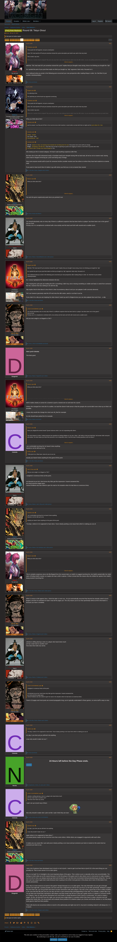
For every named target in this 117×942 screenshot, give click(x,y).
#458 (110, 789)
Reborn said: (30, 178)
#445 (110, 261)
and (32, 82)
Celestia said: (30, 122)
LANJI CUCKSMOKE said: (34, 308)
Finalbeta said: (31, 47)
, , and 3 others (38, 376)
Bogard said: (30, 90)
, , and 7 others (39, 785)
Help (108, 931)
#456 (110, 725)
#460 (110, 865)
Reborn (14, 115)
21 (16, 40)
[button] (20, 21)
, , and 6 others (38, 910)
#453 (110, 595)
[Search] (108, 21)
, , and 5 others (38, 170)
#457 (110, 757)
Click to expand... (68, 62)
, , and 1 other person (40, 257)
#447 (110, 348)
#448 (110, 380)
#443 (110, 175)
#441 (110, 43)
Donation (16, 21)
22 (19, 40)
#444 (110, 218)
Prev (7, 40)
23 (21, 40)
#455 (110, 682)
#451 (110, 509)
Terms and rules (93, 931)
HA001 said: (30, 451)
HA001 (15, 203)
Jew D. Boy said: (31, 469)
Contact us (84, 931)
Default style (9, 931)
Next (37, 40)
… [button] (13, 40)
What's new (26, 21)
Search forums (15, 24)
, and (34, 213)
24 (24, 40)
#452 (110, 552)
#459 (110, 822)
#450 (110, 465)
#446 (110, 305)
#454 (110, 638)
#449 (110, 424)
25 (27, 40)
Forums (8, 21)
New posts (7, 24)
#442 (110, 87)
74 (33, 40)
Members (36, 21)
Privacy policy (102, 931)
